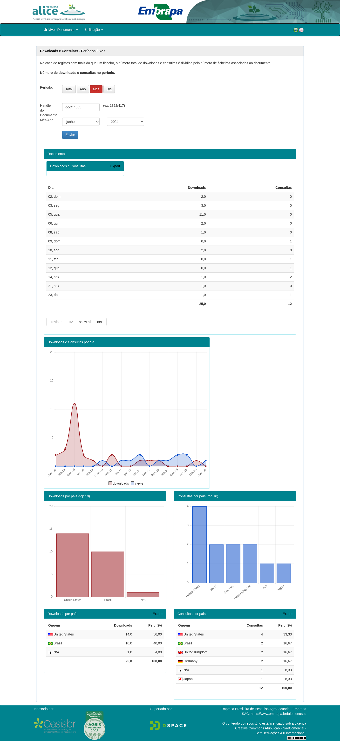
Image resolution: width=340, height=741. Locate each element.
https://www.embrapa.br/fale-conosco (278, 714)
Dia (109, 89)
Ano (83, 89)
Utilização (94, 30)
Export (115, 166)
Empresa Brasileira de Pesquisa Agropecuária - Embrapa (263, 709)
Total (69, 89)
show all (85, 322)
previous (55, 322)
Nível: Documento (60, 30)
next (100, 322)
